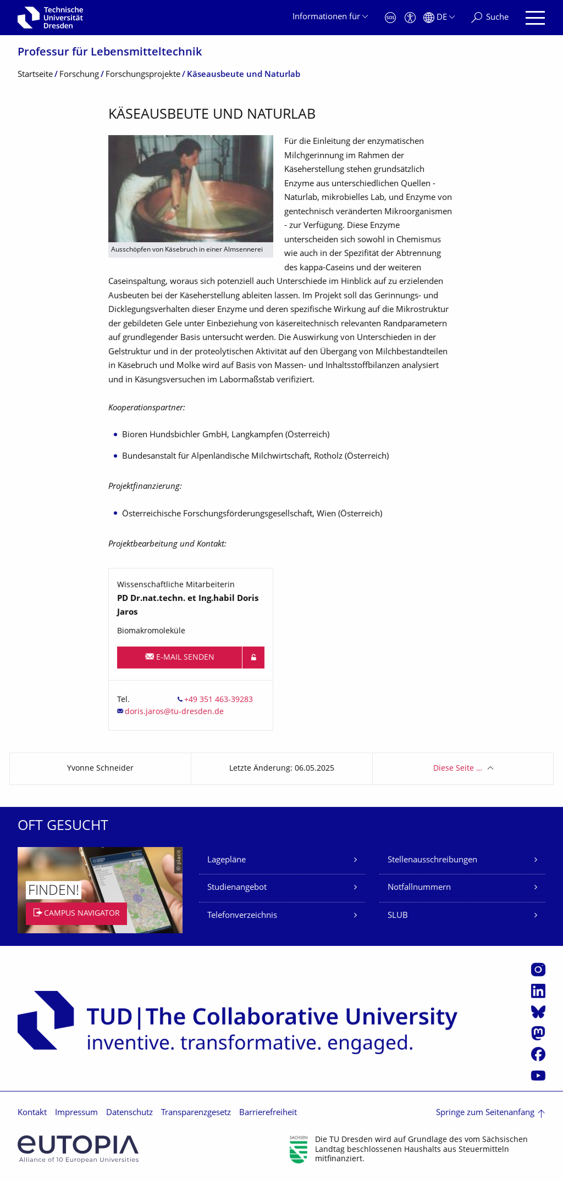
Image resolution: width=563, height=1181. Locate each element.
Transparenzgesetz (196, 1113)
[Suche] (490, 18)
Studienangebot (237, 888)
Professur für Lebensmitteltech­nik (110, 53)
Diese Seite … (457, 768)
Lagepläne (226, 860)
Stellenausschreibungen (432, 860)
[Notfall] (390, 18)
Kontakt (32, 1113)
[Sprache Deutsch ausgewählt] (439, 18)
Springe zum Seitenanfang (485, 1113)
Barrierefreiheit (268, 1113)
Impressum (76, 1113)
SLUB (398, 916)
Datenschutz (129, 1113)
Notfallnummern (419, 888)
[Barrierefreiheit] (410, 18)
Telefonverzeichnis (242, 916)
